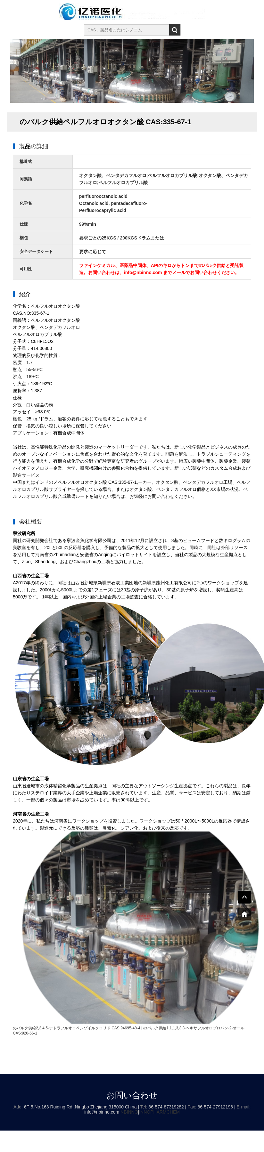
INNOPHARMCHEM (159, 1112)
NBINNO (129, 1112)
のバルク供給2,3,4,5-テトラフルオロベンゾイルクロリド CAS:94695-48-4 (76, 1028)
